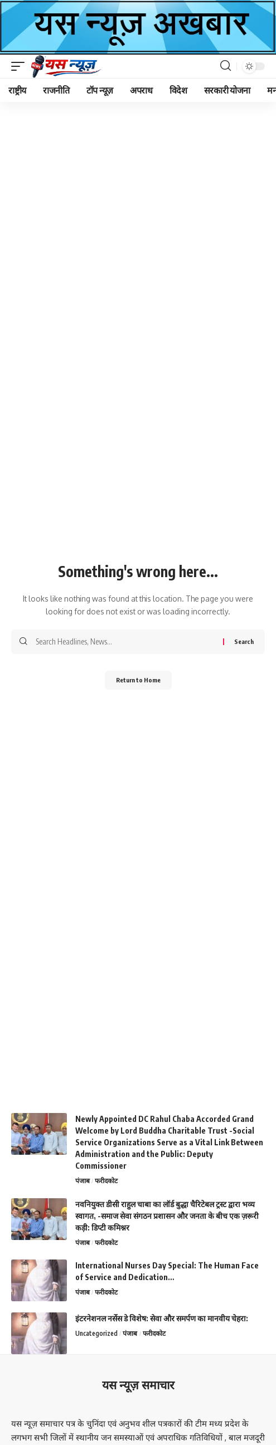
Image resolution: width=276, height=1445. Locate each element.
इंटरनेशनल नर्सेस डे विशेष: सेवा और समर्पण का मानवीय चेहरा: (161, 1318)
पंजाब (82, 1180)
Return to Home (138, 680)
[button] (20, 66)
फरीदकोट (106, 1180)
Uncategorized (96, 1333)
